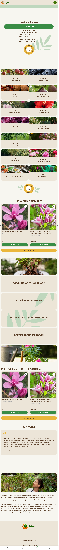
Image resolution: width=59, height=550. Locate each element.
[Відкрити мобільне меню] (55, 2)
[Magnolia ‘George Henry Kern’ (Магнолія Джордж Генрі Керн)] (43, 217)
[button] (15, 244)
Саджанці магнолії (7, 234)
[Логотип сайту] (5, 2)
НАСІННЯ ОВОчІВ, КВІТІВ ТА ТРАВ (15, 176)
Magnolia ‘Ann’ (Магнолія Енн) (12, 231)
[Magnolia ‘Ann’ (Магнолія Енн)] (15, 217)
